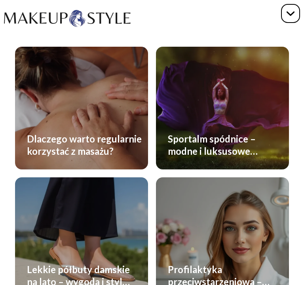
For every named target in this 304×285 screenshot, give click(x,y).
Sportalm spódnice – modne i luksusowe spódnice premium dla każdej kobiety (215, 145)
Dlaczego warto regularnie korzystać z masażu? (84, 144)
